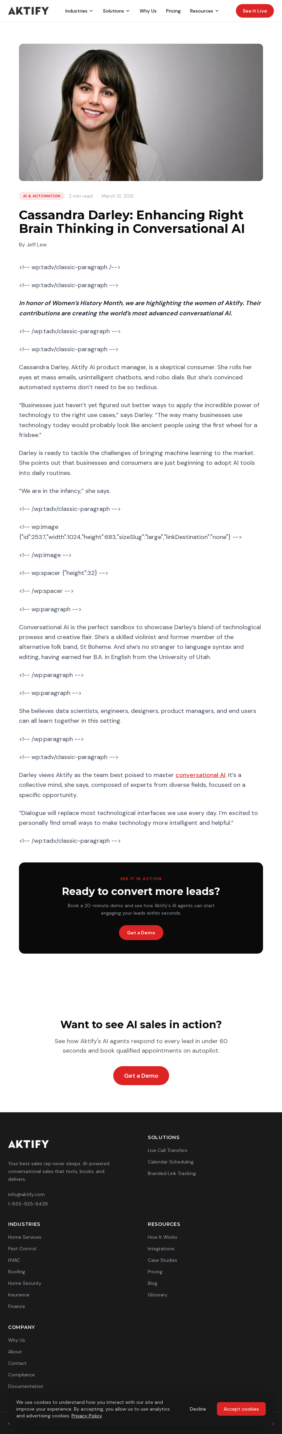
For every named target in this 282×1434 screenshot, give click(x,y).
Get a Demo (141, 933)
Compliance (21, 1375)
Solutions (116, 11)
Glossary (157, 1295)
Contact (17, 1363)
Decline (198, 1409)
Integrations (161, 1249)
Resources (204, 11)
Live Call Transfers (167, 1150)
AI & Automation (42, 196)
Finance (16, 1306)
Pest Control (22, 1249)
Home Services (24, 1237)
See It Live (255, 11)
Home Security (24, 1283)
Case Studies (162, 1260)
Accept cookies (241, 1409)
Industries (79, 11)
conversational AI (200, 775)
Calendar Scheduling (171, 1162)
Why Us (148, 11)
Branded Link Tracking (172, 1173)
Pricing (173, 11)
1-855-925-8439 (28, 1204)
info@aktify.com (26, 1194)
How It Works (162, 1237)
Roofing (16, 1272)
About (15, 1352)
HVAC (14, 1260)
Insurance (18, 1295)
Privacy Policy (87, 1416)
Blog (152, 1283)
